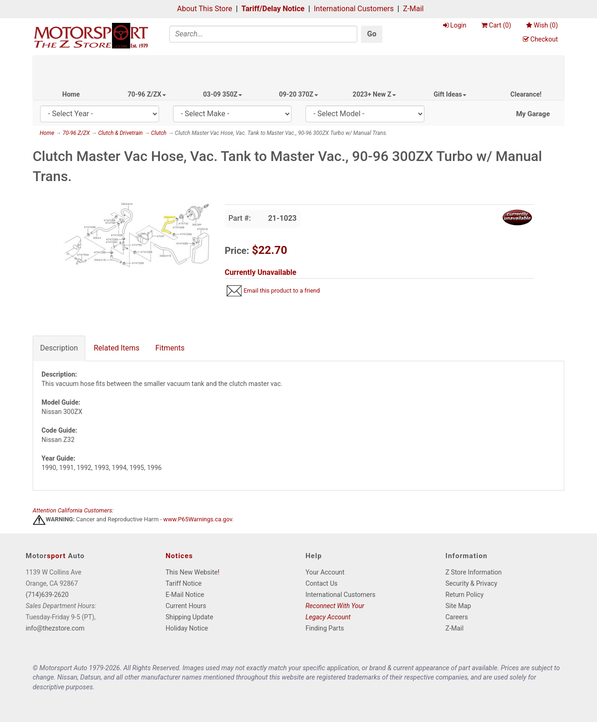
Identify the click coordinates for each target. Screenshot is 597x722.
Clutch (159, 133)
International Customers (354, 8)
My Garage (533, 114)
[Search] (263, 34)
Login (454, 25)
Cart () (496, 25)
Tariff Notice (183, 583)
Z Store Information (473, 572)
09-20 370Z (298, 94)
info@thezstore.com (55, 628)
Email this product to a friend (281, 290)
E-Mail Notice (185, 594)
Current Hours (186, 606)
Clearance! (525, 94)
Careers (456, 617)
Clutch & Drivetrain (120, 133)
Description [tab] (59, 347)
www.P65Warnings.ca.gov (197, 519)
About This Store (204, 8)
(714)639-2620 (47, 594)
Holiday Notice (187, 628)
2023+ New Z (374, 94)
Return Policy (464, 594)
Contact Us (321, 583)
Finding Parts (324, 628)
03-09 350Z (223, 94)
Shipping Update (189, 617)
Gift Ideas (450, 94)
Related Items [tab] (116, 347)
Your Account (325, 572)
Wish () (542, 25)
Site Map (458, 606)
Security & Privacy (471, 583)
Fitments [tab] (170, 347)
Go (371, 33)
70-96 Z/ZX (147, 94)
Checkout (540, 39)
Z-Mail (413, 8)
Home (71, 94)
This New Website (192, 572)
